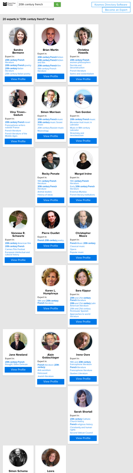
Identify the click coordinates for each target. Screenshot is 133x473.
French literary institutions (61, 192)
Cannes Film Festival (98, 187)
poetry (24, 60)
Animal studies (18, 187)
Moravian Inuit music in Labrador (104, 122)
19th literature (25, 180)
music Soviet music (64, 122)
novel (23, 119)
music (62, 119)
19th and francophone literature (21, 366)
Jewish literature (96, 313)
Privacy (89, 464)
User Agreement (101, 464)
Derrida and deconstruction (101, 62)
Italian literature (24, 63)
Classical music (56, 245)
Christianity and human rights (63, 374)
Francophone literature (22, 374)
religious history (60, 371)
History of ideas (18, 190)
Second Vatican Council (60, 377)
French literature (96, 66)
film (61, 66)
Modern (18, 438)
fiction (62, 57)
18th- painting (102, 365)
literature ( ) (103, 304)
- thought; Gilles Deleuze (63, 305)
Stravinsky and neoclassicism (102, 128)
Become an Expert (116, 10)
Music (62, 242)
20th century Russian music (62, 125)
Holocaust (93, 310)
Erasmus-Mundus (57, 189)
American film (101, 180)
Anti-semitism (95, 307)
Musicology (55, 128)
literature (25, 57)
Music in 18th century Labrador (103, 125)
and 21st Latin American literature (23, 310)
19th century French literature (63, 68)
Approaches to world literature (25, 320)
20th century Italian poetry (23, 66)
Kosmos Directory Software (111, 4)
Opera (52, 248)
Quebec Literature (19, 377)
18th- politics (101, 368)
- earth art (98, 372)
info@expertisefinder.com (67, 464)
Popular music (56, 251)
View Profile (27, 78)
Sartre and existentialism (100, 68)
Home (82, 464)
